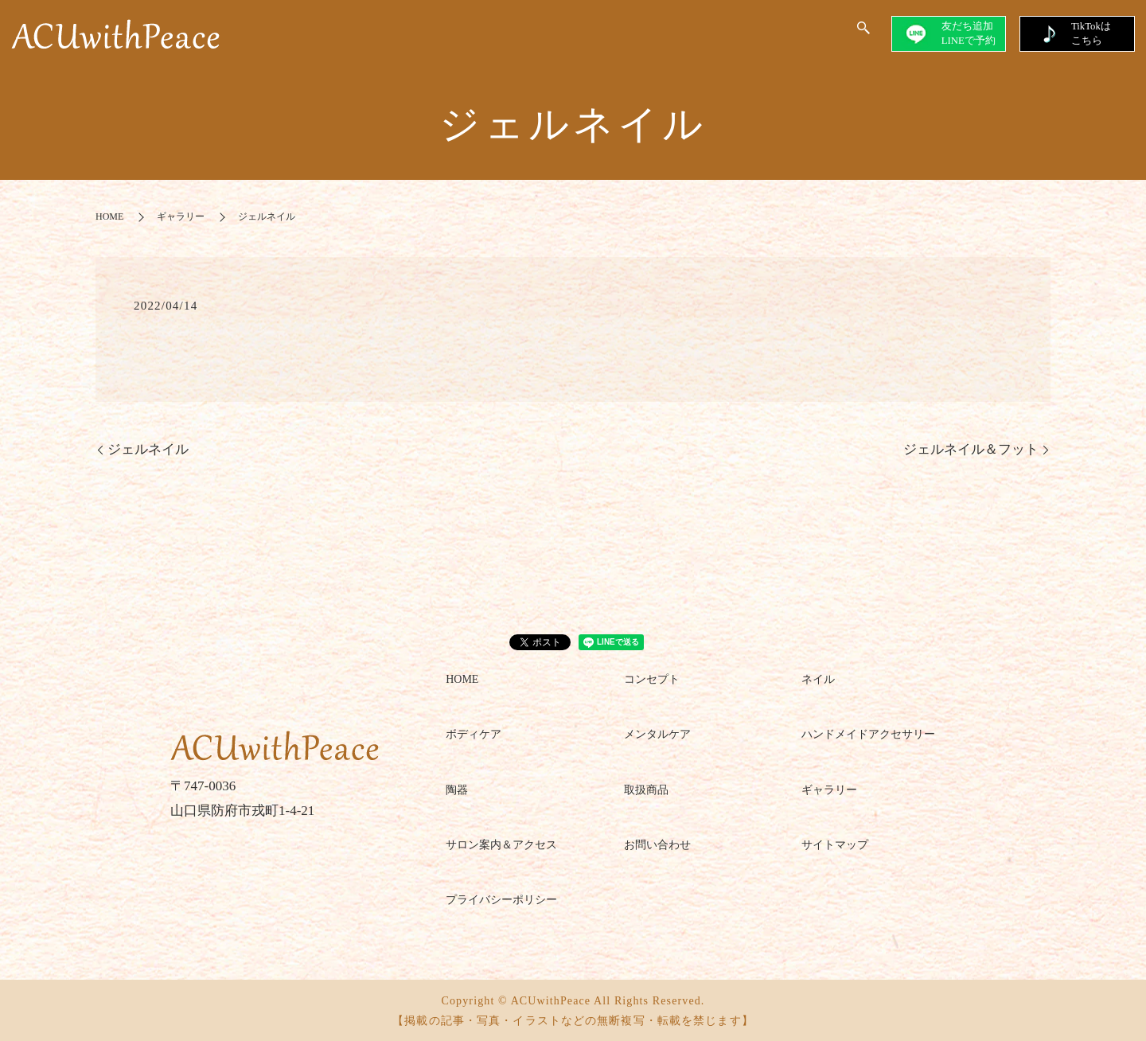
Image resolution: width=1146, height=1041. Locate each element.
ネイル (818, 678)
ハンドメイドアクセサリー (868, 733)
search (863, 35)
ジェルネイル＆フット (971, 448)
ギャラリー (181, 215)
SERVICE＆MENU (547, 35)
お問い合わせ (657, 844)
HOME (309, 35)
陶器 (457, 788)
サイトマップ (834, 844)
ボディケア (473, 733)
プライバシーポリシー (501, 899)
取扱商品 (646, 788)
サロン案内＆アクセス (501, 844)
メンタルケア (657, 733)
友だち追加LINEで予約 (942, 34)
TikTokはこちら (1075, 33)
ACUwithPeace (770, 35)
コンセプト (652, 678)
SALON (449, 35)
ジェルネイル (148, 448)
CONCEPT (374, 35)
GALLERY (648, 35)
